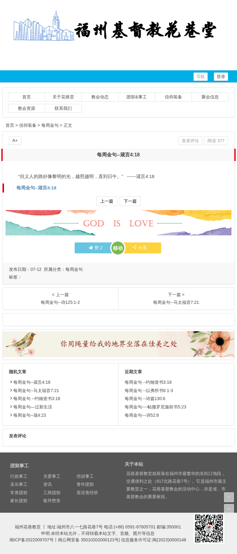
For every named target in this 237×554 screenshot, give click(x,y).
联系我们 (63, 108)
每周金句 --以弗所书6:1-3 (149, 390)
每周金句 (50, 125)
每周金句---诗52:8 (142, 415)
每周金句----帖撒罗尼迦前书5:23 (155, 406)
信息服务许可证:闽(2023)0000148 (153, 539)
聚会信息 (210, 96)
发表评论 (190, 140)
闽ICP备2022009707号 (32, 539)
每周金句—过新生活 (30, 406)
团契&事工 (137, 96)
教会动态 (100, 96)
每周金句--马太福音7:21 (34, 390)
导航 (200, 76)
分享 (139, 247)
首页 (26, 96)
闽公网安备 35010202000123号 (88, 539)
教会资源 (26, 108)
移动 (118, 248)
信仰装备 (173, 96)
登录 (221, 76)
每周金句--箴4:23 (27, 415)
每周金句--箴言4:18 (36, 187)
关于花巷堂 (63, 96)
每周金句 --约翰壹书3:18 (34, 398)
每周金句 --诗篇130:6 (145, 398)
